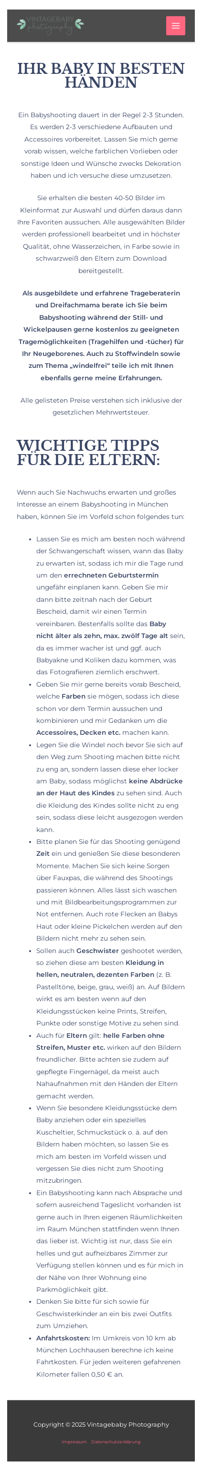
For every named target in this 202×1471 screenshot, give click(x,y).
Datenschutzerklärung (115, 1441)
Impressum (74, 1441)
